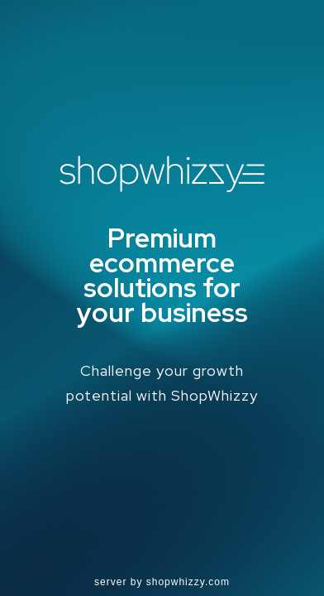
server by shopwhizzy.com (162, 582)
